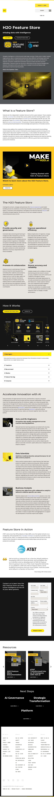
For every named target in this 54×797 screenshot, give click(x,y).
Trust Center (32, 762)
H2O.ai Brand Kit (33, 753)
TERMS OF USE (6, 789)
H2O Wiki (30, 765)
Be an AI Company (46, 753)
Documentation (32, 747)
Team (4, 740)
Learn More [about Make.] (14, 706)
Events (30, 751)
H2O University (32, 738)
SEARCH (42, 10)
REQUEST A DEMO (42, 5)
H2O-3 (17, 756)
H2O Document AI (20, 765)
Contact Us (27, 311)
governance (21, 408)
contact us (7, 188)
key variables (16, 120)
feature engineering (35, 207)
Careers (5, 744)
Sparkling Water (20, 758)
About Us (5, 738)
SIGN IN (42, 15)
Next (50, 665)
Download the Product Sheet (11, 311)
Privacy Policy (16, 789)
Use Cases (31, 740)
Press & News (6, 742)
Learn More (7, 38)
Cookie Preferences (27, 789)
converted (10, 117)
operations (32, 409)
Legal (29, 760)
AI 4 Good (43, 756)
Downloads (31, 749)
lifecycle (44, 211)
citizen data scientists (33, 496)
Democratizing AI (46, 747)
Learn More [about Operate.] (39, 706)
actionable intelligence (27, 536)
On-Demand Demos (7, 756)
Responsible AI (45, 749)
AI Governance (45, 751)
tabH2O (17, 742)
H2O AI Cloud (19, 753)
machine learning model (14, 122)
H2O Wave (18, 771)
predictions (27, 119)
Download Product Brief (22, 38)
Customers (6, 747)
